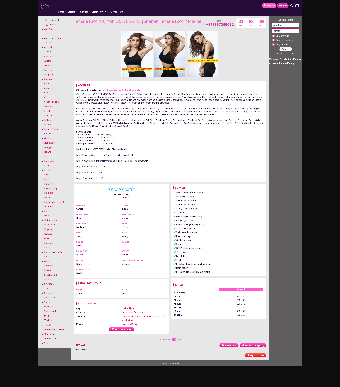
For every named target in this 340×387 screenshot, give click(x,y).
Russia (47, 265)
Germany (48, 129)
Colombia (49, 83)
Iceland (47, 147)
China (47, 79)
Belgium (48, 65)
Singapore (49, 279)
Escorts (71, 5)
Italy (46, 170)
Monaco (48, 211)
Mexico (47, 206)
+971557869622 (218, 20)
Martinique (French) (54, 197)
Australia (48, 52)
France (47, 120)
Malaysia (48, 188)
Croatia (48, 88)
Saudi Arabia (50, 270)
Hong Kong (50, 138)
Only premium (281, 31)
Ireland (47, 161)
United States (51, 334)
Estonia (48, 111)
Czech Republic (51, 97)
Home (61, 5)
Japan (47, 174)
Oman (47, 234)
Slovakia (48, 284)
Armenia (48, 47)
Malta (47, 193)
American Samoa (52, 33)
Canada (48, 74)
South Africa (50, 293)
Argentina (49, 42)
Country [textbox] (277, 20)
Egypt (47, 106)
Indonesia (49, 156)
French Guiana (51, 124)
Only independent (282, 35)
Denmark (48, 102)
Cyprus (47, 92)
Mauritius (49, 202)
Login (282, 5)
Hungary (48, 143)
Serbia (47, 275)
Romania (48, 261)
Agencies (83, 5)
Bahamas (48, 61)
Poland (47, 243)
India (46, 152)
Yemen (47, 338)
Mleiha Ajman (110, 85)
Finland (47, 115)
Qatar (47, 256)
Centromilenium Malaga (282, 58)
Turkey (47, 320)
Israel (47, 165)
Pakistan (48, 238)
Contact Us (117, 5)
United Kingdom (52, 329)
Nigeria (48, 224)
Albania (48, 24)
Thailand (48, 315)
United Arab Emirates (130, 85)
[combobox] (285, 20)
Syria (46, 311)
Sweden (48, 302)
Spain (47, 297)
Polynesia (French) (53, 247)
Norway (48, 229)
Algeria (47, 29)
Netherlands (50, 215)
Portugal (48, 252)
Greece (47, 133)
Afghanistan (50, 20)
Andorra (48, 38)
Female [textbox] (276, 26)
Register (269, 5)
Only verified (280, 40)
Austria (47, 56)
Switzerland (50, 306)
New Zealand (50, 220)
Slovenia (48, 288)
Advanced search (285, 49)
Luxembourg (50, 183)
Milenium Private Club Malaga (285, 54)
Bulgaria (48, 70)
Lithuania (49, 179)
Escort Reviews (100, 5)
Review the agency (253, 341)
